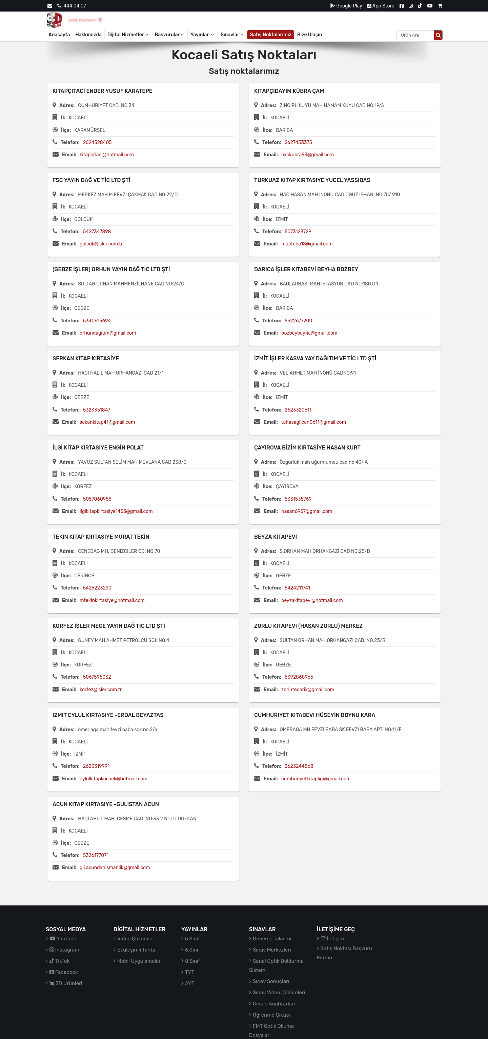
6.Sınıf (192, 950)
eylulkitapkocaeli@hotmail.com (113, 779)
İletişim (332, 939)
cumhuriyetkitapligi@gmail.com (315, 779)
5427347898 (97, 232)
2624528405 (97, 142)
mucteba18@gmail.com (306, 244)
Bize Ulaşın (309, 35)
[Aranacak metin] (415, 35)
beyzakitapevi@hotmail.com (312, 600)
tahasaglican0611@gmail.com (313, 422)
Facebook (63, 972)
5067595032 (97, 677)
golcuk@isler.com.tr (101, 244)
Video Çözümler (135, 939)
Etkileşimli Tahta (136, 950)
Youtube (62, 939)
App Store (380, 6)
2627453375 (298, 142)
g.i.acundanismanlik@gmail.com (115, 868)
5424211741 (297, 588)
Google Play (346, 6)
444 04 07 (71, 6)
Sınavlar (232, 35)
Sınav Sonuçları (271, 981)
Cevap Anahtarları (274, 1004)
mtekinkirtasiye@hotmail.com (112, 600)
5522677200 (298, 321)
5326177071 (95, 855)
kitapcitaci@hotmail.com (107, 155)
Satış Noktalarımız (270, 35)
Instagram (64, 950)
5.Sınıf (192, 939)
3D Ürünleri (65, 983)
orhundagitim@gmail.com (108, 333)
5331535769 (298, 499)
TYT (189, 972)
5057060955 (97, 499)
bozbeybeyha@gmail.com (309, 333)
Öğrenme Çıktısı (271, 1015)
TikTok (59, 961)
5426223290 (97, 588)
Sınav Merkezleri (272, 950)
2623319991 (96, 766)
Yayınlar (202, 35)
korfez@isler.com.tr (101, 690)
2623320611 (298, 410)
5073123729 (298, 232)
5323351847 (96, 410)
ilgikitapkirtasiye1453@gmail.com (116, 511)
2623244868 (299, 766)
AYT (189, 983)
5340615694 (97, 321)
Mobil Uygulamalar (139, 961)
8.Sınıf (192, 961)
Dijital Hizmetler (128, 35)
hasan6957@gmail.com (306, 511)
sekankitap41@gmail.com (107, 422)
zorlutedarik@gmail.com (307, 690)
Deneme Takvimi (272, 939)
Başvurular (170, 35)
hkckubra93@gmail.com (307, 155)
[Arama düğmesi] (438, 35)
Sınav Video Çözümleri (279, 993)
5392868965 (299, 677)
